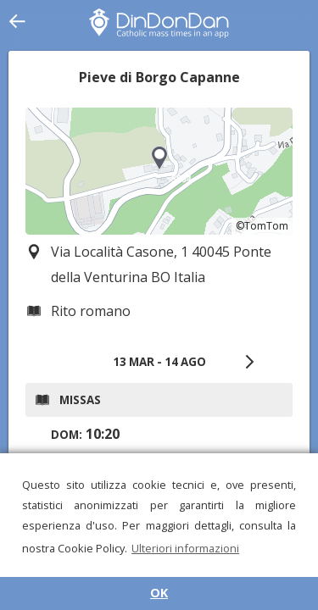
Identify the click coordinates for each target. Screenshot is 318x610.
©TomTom (262, 226)
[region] (159, 171)
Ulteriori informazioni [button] (185, 548)
